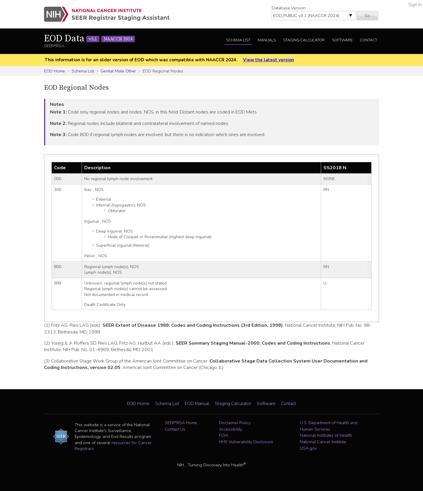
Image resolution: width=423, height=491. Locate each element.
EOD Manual (197, 404)
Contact (368, 40)
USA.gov (308, 448)
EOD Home (54, 71)
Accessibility (230, 429)
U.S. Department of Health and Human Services (328, 426)
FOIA (223, 435)
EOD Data (89, 39)
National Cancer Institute (323, 442)
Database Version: (289, 8)
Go (367, 15)
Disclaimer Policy (235, 423)
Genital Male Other (118, 71)
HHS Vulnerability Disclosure (246, 442)
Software (342, 40)
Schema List (238, 40)
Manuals (267, 40)
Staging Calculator (304, 40)
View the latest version (268, 60)
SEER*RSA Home (181, 423)
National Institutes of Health (326, 435)
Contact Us (175, 429)
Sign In (415, 4)
